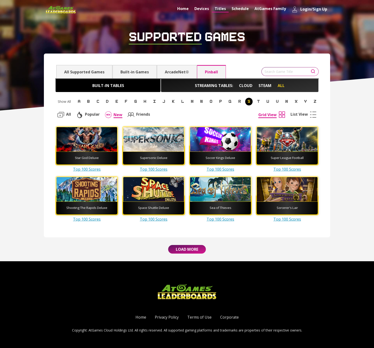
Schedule (240, 8)
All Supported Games (84, 72)
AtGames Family (270, 8)
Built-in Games (134, 72)
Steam (265, 85)
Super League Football (287, 158)
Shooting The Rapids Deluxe (86, 208)
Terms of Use (199, 317)
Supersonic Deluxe (153, 158)
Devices (201, 8)
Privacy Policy (167, 317)
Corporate (229, 317)
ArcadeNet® (177, 72)
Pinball (211, 72)
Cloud (245, 85)
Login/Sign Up (309, 9)
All (281, 85)
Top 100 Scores (87, 169)
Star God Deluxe (87, 158)
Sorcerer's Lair (287, 208)
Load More (187, 249)
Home (183, 8)
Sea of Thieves (220, 208)
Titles (220, 8)
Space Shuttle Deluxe (153, 208)
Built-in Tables (108, 85)
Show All (64, 101)
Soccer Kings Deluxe (220, 158)
